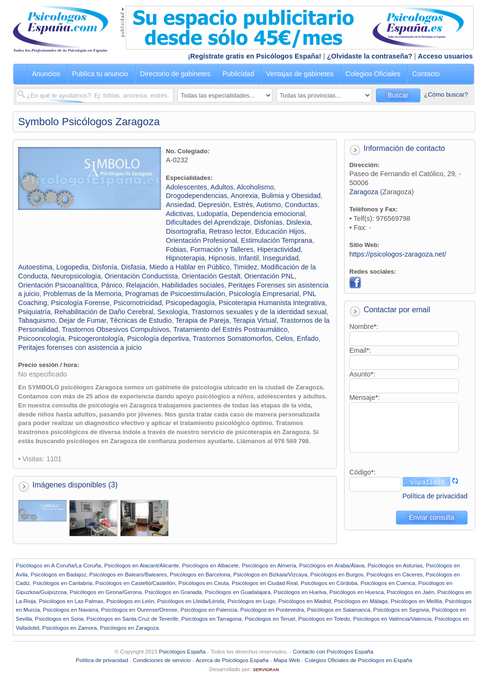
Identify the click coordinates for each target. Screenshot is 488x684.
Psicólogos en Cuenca (387, 583)
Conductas (301, 204)
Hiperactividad (279, 249)
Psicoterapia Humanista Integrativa (272, 303)
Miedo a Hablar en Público (189, 267)
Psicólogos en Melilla (416, 601)
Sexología (172, 312)
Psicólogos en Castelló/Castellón (135, 583)
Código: (362, 472)
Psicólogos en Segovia (401, 610)
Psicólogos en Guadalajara (238, 592)
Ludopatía (212, 214)
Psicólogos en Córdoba (329, 583)
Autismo (268, 204)
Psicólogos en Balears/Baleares (128, 574)
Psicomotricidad (137, 303)
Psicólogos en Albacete (210, 565)
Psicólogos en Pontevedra (272, 610)
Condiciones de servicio (162, 660)
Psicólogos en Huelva (300, 592)
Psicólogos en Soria (59, 619)
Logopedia (72, 267)
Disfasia (133, 267)
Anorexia (244, 195)
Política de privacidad (435, 496)
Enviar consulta (432, 517)
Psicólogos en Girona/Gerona (106, 592)
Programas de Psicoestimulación (175, 293)
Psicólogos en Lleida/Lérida (190, 601)
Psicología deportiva (158, 338)
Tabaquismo (36, 320)
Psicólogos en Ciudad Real (264, 583)
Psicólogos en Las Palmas (71, 601)
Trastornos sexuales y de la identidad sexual (259, 312)
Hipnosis (222, 258)
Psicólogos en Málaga (361, 601)
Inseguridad (280, 258)
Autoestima (35, 267)
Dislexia (298, 222)
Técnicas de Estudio (141, 320)
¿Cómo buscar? (446, 94)
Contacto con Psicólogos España (333, 651)
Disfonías (268, 222)
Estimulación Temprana (276, 240)
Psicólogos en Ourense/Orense (139, 610)
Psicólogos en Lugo (251, 601)
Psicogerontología (96, 338)
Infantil (249, 258)
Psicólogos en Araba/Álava (332, 565)
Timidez (245, 267)
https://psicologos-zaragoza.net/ (397, 254)
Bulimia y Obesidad (291, 195)
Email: (360, 350)
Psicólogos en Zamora (69, 628)
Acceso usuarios (445, 56)
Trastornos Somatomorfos (232, 338)
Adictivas (179, 214)
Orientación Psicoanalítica (57, 285)
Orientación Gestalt (211, 276)
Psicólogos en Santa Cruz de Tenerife (132, 619)
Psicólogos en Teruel (269, 619)
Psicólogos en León (130, 601)
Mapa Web (287, 660)
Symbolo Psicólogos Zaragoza (89, 122)
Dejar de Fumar (82, 320)
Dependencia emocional (268, 214)
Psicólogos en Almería (269, 565)
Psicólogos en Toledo (324, 619)
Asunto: (362, 374)
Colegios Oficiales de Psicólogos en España (358, 660)
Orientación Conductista (141, 276)
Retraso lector (230, 231)
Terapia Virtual (254, 320)
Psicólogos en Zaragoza (129, 628)
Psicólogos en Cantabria (62, 583)
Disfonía (104, 267)
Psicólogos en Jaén (410, 592)
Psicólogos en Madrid (304, 601)
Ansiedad (180, 204)
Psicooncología (41, 338)
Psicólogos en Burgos (336, 574)
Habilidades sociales (193, 285)
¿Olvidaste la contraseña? (369, 56)
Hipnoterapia (185, 258)
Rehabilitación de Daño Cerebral (103, 312)
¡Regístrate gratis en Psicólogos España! (254, 56)
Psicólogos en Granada (173, 592)
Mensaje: (364, 397)
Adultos (222, 187)
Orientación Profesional (201, 240)
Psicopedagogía (190, 303)
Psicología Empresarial (264, 293)
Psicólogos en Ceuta (203, 583)
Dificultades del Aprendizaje (208, 222)
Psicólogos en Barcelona (200, 574)
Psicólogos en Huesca (356, 592)
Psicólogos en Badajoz (58, 574)
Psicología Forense (80, 303)
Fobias (176, 249)
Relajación (142, 285)
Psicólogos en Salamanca (338, 610)
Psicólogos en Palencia (209, 610)
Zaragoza (363, 192)
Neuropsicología (76, 276)
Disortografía (185, 231)
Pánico (111, 285)
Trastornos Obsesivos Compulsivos (116, 329)
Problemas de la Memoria (82, 293)
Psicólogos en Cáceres (394, 574)
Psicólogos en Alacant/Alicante (141, 565)
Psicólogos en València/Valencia (392, 619)
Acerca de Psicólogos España (232, 660)
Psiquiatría (34, 312)
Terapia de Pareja (202, 320)
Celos (284, 338)
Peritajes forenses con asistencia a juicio (80, 347)
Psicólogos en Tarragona (211, 619)
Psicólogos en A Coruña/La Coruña (58, 565)
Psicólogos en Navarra (70, 610)
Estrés (243, 204)
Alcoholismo (255, 187)
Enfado (308, 338)
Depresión (214, 204)
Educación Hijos (279, 231)
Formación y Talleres (222, 249)
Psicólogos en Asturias (395, 565)
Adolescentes (186, 187)
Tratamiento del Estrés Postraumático (230, 329)
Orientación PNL (269, 276)
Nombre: (363, 326)
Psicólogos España (182, 651)
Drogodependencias (196, 195)
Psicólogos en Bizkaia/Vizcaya (270, 574)
